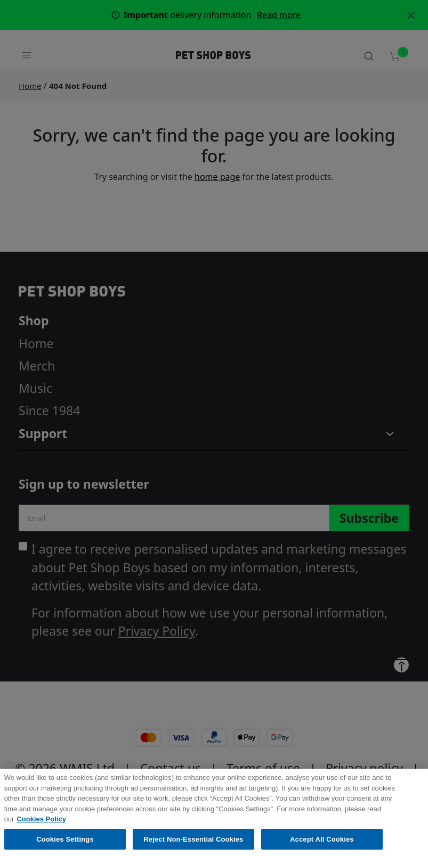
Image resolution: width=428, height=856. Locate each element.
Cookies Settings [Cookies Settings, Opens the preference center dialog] (65, 845)
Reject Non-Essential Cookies (193, 845)
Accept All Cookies (322, 845)
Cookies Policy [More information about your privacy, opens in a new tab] (41, 824)
